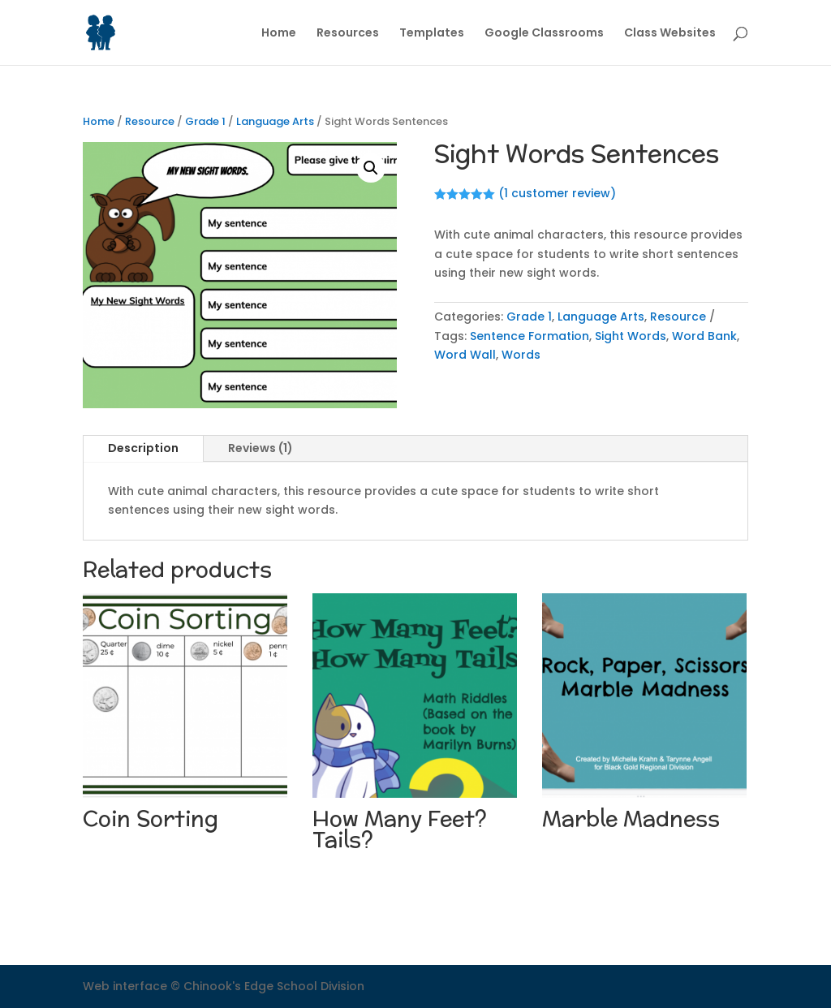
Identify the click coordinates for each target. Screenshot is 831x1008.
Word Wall (465, 355)
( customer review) (557, 193)
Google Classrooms (544, 34)
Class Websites (670, 34)
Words (521, 355)
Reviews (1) (260, 448)
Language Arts (275, 121)
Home (278, 34)
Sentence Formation (529, 336)
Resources (347, 34)
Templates (431, 34)
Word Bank (704, 336)
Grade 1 (205, 121)
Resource (149, 121)
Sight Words (630, 336)
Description (143, 448)
